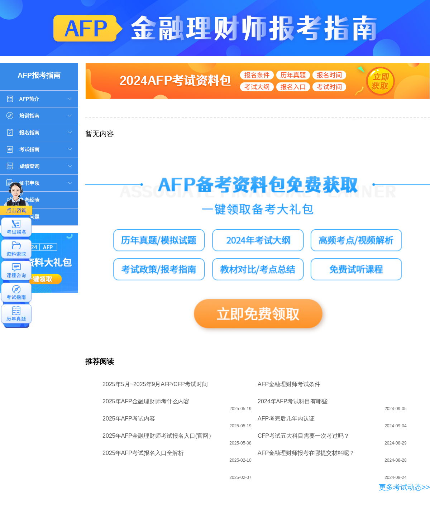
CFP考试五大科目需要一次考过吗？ (303, 436)
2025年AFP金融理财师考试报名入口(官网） (158, 436)
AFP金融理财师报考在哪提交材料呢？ (306, 453)
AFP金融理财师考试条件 (289, 384)
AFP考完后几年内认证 (286, 419)
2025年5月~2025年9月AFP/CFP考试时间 (155, 384)
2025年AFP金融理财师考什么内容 (146, 401)
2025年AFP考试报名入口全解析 (143, 453)
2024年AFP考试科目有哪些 (293, 401)
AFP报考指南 (39, 75)
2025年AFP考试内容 (128, 419)
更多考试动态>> (404, 487)
